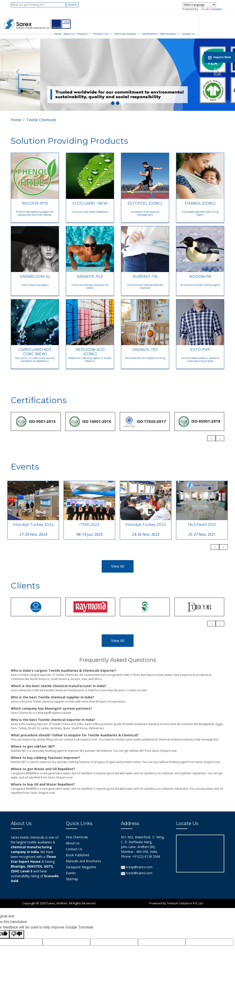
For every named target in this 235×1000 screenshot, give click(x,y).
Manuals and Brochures (83, 856)
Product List (129, 22)
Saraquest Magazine (81, 862)
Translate (211, 9)
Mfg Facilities (196, 22)
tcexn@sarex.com (136, 868)
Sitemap (72, 874)
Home (86, 22)
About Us (97, 22)
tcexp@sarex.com (136, 862)
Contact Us (74, 844)
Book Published (77, 850)
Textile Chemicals (41, 114)
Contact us (216, 22)
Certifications (178, 22)
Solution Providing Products (69, 136)
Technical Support (154, 22)
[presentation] (211, 485)
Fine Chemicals (77, 832)
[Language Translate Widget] (199, 4)
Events (71, 868)
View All (117, 665)
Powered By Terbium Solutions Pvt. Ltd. (176, 898)
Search (72, 5)
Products (110, 22)
